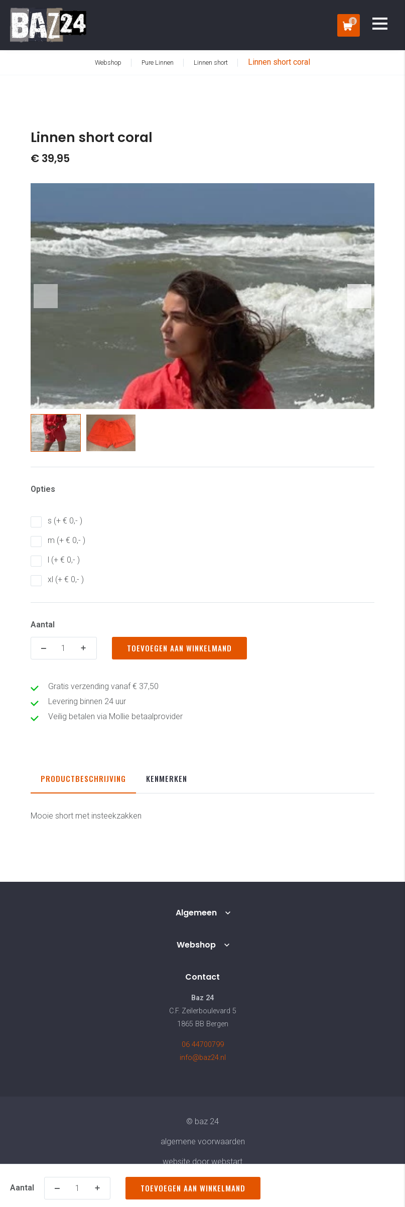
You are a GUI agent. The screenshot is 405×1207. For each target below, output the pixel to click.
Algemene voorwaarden (203, 1141)
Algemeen (196, 912)
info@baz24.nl (203, 1057)
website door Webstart (202, 1161)
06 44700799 (203, 1044)
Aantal (43, 624)
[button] (359, 296)
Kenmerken (166, 778)
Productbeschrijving (83, 778)
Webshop (196, 945)
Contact (202, 977)
